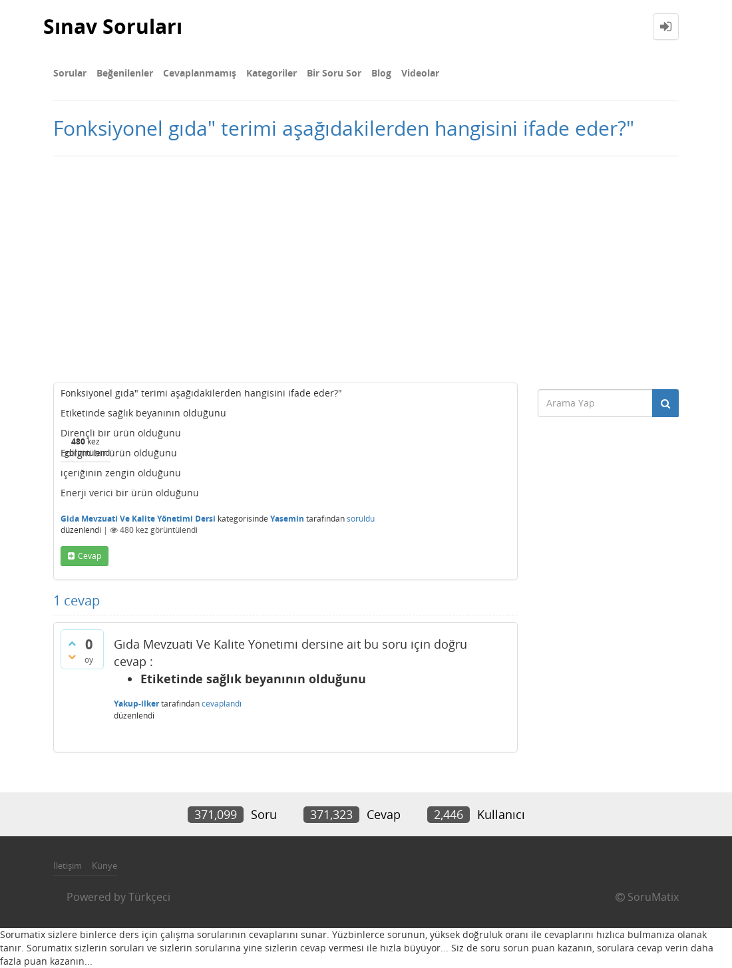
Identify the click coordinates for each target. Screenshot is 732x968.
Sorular (70, 73)
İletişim (67, 866)
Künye (104, 866)
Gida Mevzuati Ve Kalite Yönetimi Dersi (138, 518)
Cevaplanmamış (199, 73)
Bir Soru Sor (334, 73)
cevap (89, 556)
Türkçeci (149, 896)
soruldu (361, 518)
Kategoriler (271, 73)
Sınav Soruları (112, 26)
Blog (381, 73)
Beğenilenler (124, 73)
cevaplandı (222, 703)
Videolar (420, 73)
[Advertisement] (366, 269)
